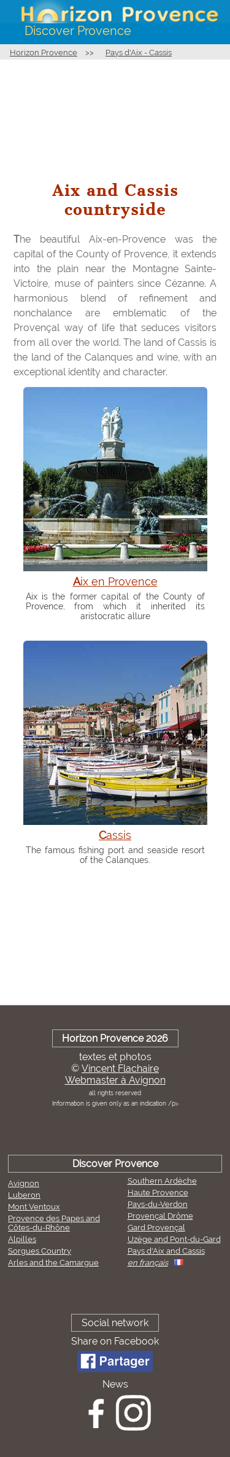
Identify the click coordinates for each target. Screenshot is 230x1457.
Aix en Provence (115, 581)
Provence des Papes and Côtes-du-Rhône (54, 1223)
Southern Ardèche (162, 1181)
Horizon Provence (43, 52)
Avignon (23, 1183)
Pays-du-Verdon (158, 1204)
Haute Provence (158, 1192)
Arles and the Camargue (53, 1262)
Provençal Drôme (160, 1216)
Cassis (115, 835)
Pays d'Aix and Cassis (166, 1251)
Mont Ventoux (34, 1206)
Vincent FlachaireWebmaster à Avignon (115, 1074)
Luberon (24, 1195)
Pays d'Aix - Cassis (138, 52)
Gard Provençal (156, 1227)
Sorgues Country (39, 1251)
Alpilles (22, 1239)
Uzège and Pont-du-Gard (174, 1239)
